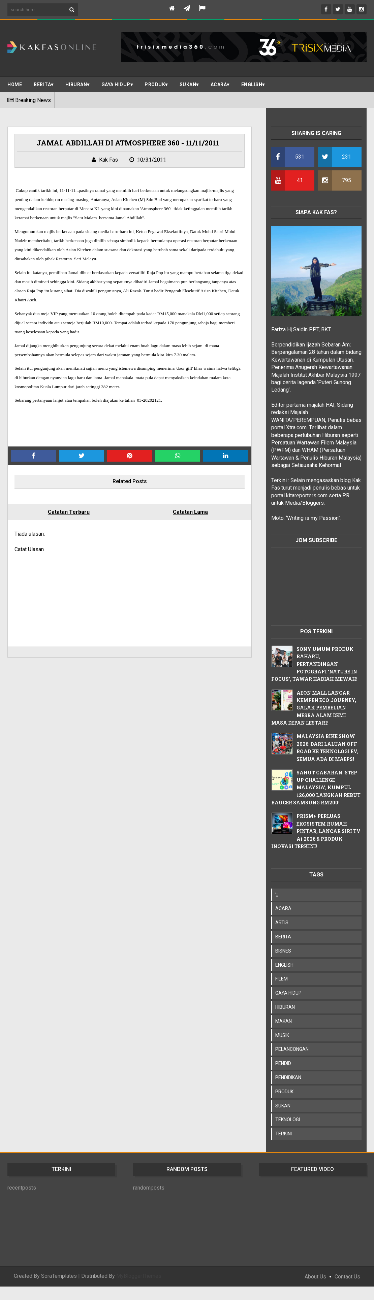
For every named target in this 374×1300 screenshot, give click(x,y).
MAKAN (283, 1021)
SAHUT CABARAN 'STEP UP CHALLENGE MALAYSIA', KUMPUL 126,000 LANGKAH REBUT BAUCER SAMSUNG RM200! (316, 787)
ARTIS (281, 922)
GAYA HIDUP (288, 993)
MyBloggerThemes (138, 1276)
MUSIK (282, 1035)
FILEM (281, 978)
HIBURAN (285, 1007)
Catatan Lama (190, 512)
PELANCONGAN (292, 1049)
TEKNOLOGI (287, 1119)
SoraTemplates (59, 1276)
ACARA (219, 84)
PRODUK (155, 84)
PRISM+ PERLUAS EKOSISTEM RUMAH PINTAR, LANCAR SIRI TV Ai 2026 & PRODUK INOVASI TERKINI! (316, 831)
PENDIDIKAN (288, 1077)
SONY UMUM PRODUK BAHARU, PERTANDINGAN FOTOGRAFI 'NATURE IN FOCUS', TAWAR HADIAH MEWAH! (314, 664)
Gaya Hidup (115, 84)
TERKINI (283, 1133)
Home (14, 84)
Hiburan (76, 84)
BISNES (283, 951)
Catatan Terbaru (69, 512)
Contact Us (347, 1276)
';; (276, 894)
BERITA (42, 84)
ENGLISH (251, 84)
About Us (315, 1276)
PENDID (283, 1063)
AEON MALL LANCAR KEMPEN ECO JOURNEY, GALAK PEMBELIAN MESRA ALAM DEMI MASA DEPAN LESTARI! (313, 708)
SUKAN (188, 84)
